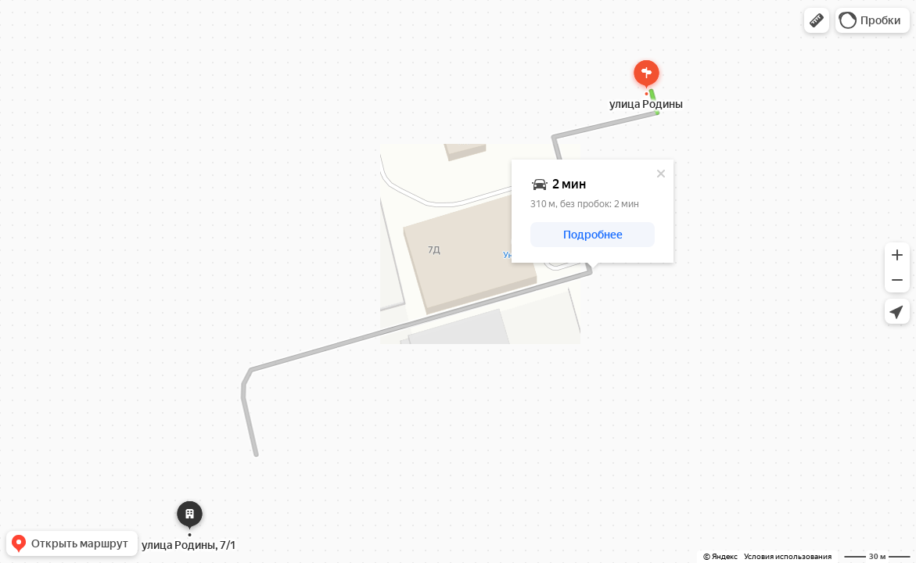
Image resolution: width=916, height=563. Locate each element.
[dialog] (593, 211)
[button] (816, 20)
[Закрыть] (661, 173)
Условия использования (788, 556)
